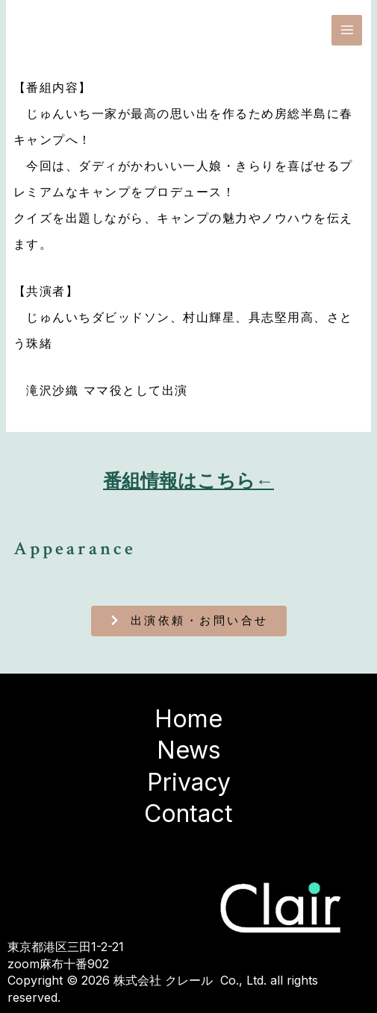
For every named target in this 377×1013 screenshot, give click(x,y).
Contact (188, 813)
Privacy (189, 782)
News (189, 750)
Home (188, 718)
